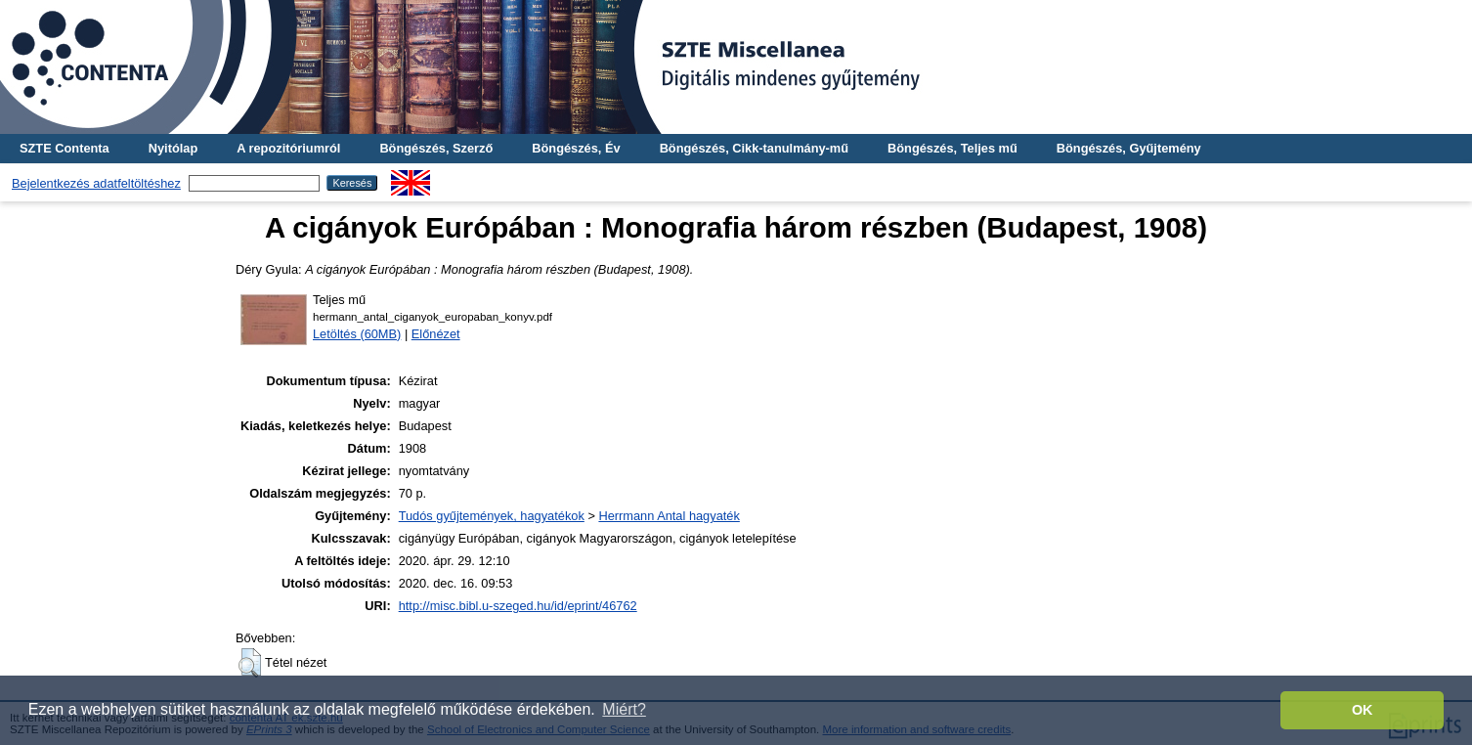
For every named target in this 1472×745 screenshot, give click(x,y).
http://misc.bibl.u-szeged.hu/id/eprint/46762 (518, 605)
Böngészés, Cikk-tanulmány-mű (754, 148)
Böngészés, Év (576, 148)
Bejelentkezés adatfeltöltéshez (96, 183)
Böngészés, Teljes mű (952, 148)
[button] (249, 663)
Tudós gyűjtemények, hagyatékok (491, 515)
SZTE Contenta (64, 148)
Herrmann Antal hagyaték (668, 515)
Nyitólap (173, 148)
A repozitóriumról (288, 148)
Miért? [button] (623, 709)
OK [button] (1362, 710)
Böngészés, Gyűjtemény (1129, 148)
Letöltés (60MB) (357, 334)
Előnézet (435, 334)
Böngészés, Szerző (436, 148)
